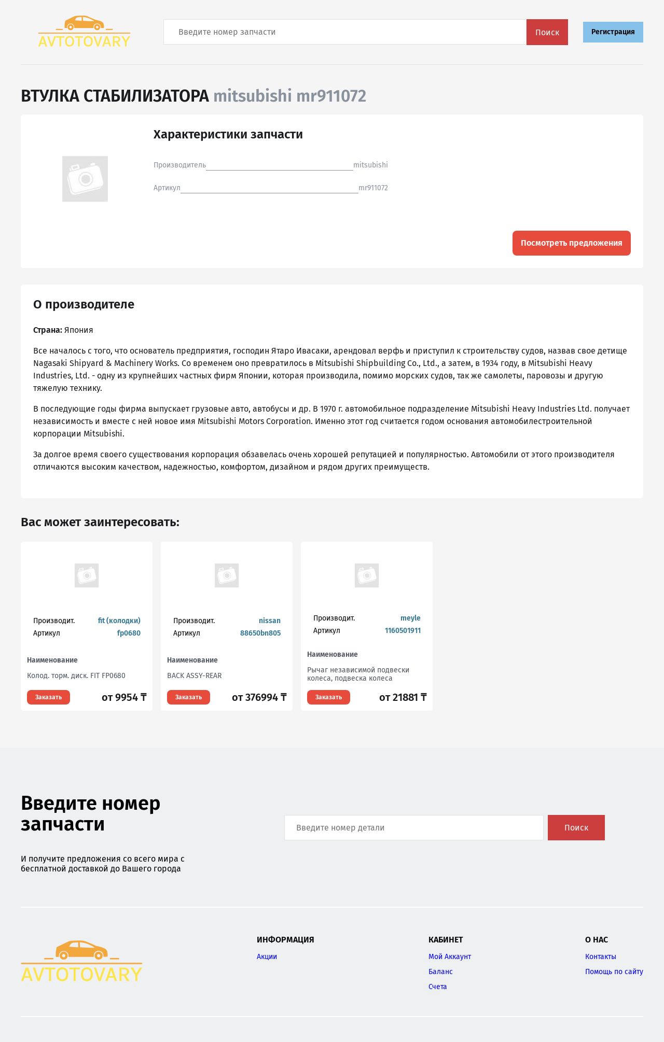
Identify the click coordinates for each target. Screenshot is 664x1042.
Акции (267, 956)
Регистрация (613, 31)
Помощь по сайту (614, 971)
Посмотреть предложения (571, 243)
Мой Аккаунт (449, 956)
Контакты (600, 956)
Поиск (547, 32)
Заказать (48, 697)
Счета (437, 986)
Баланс (440, 971)
